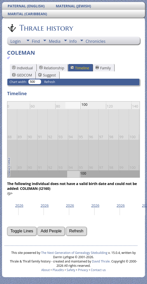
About (45, 270)
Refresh (49, 82)
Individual (22, 68)
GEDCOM (22, 75)
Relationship (51, 68)
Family (103, 68)
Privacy (83, 270)
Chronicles (95, 41)
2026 (19, 205)
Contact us (98, 270)
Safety (71, 270)
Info (73, 41)
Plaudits (58, 270)
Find (36, 41)
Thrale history (46, 28)
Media (54, 41)
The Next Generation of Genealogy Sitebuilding (74, 253)
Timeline (79, 68)
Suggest (47, 75)
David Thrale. (101, 261)
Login (15, 41)
